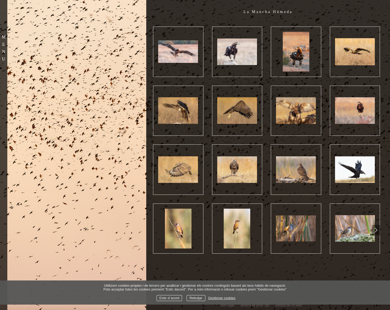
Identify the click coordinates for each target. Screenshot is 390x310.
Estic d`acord (169, 298)
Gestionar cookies (221, 298)
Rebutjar (196, 298)
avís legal (227, 305)
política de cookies (289, 305)
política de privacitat (255, 305)
